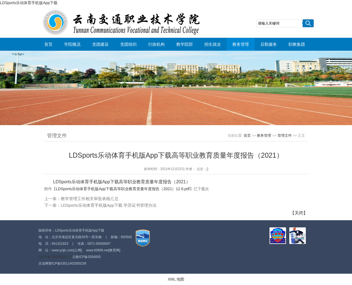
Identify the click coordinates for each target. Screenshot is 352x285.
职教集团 (296, 44)
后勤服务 (268, 44)
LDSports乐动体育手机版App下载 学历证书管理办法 (108, 205)
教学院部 (184, 44)
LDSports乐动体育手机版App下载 (28, 3)
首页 (48, 44)
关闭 (299, 213)
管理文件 (284, 135)
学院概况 (72, 44)
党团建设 (100, 44)
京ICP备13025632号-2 (55, 257)
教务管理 (240, 44)
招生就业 (212, 44)
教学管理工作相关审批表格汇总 (90, 198)
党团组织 (128, 44)
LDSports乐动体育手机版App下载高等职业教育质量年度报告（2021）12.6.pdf (123, 189)
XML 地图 (176, 279)
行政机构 (156, 44)
